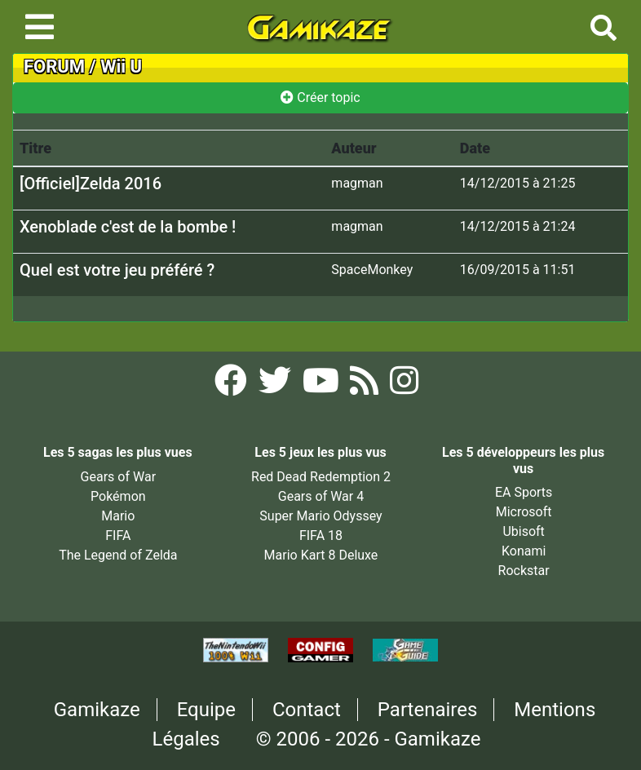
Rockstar (524, 570)
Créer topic (320, 97)
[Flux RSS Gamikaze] (366, 385)
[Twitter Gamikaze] (276, 385)
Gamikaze (97, 709)
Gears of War (118, 477)
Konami (524, 551)
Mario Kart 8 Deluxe (321, 555)
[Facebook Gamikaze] (232, 385)
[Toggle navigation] (39, 27)
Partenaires (428, 709)
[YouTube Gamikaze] (323, 385)
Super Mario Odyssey (320, 516)
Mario (118, 516)
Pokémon (118, 496)
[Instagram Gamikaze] (404, 385)
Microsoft (524, 512)
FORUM (54, 66)
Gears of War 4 (321, 496)
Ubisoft (523, 531)
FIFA (117, 535)
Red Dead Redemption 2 (321, 477)
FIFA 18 (321, 535)
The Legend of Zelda (118, 555)
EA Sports (523, 492)
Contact (306, 709)
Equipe (206, 709)
